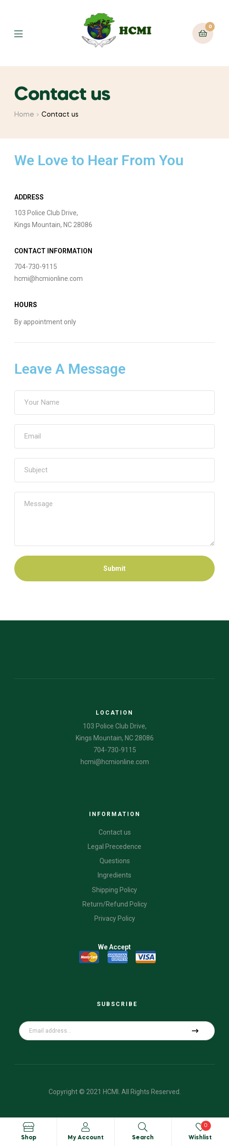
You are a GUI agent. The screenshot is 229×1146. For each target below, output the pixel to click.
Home (24, 114)
